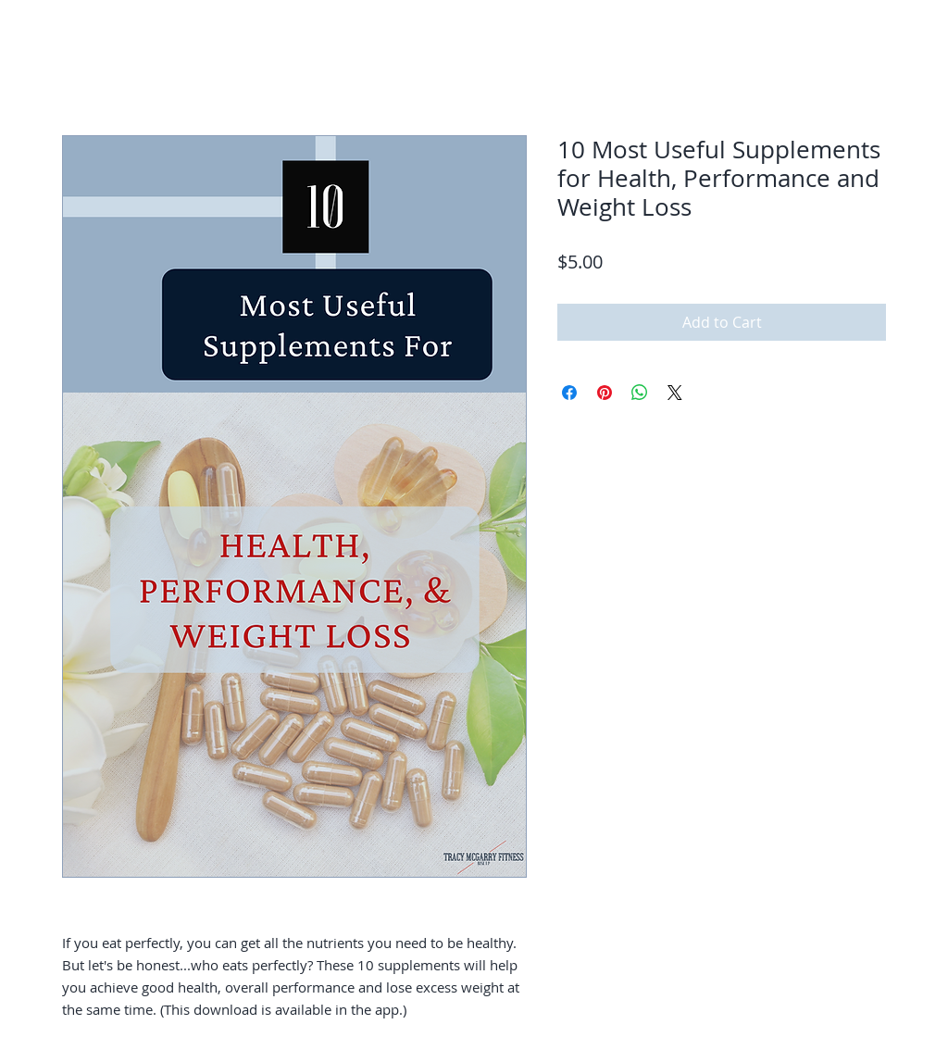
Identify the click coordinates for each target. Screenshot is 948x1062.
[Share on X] (675, 392)
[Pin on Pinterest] (604, 392)
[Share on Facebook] (569, 392)
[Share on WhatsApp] (640, 392)
